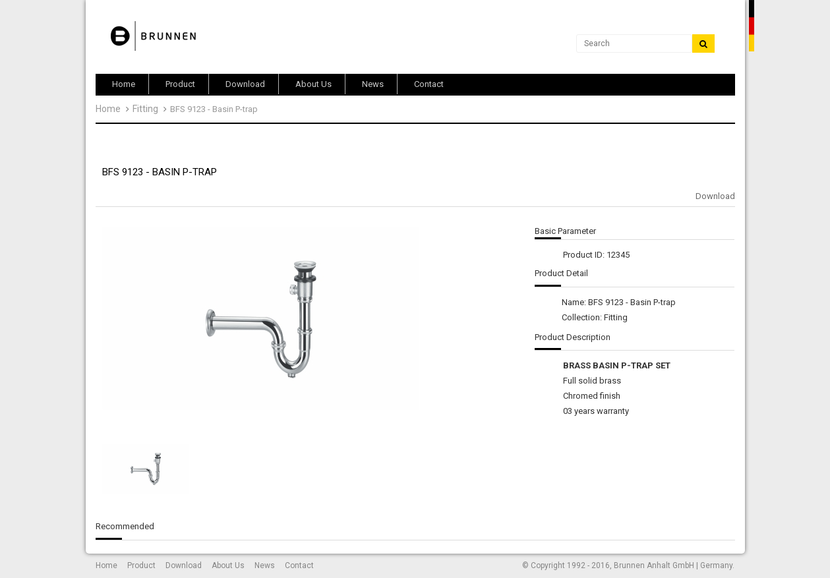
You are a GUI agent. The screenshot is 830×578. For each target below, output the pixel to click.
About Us (228, 565)
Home (108, 108)
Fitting (145, 108)
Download (715, 196)
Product (141, 565)
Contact (299, 565)
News (264, 565)
